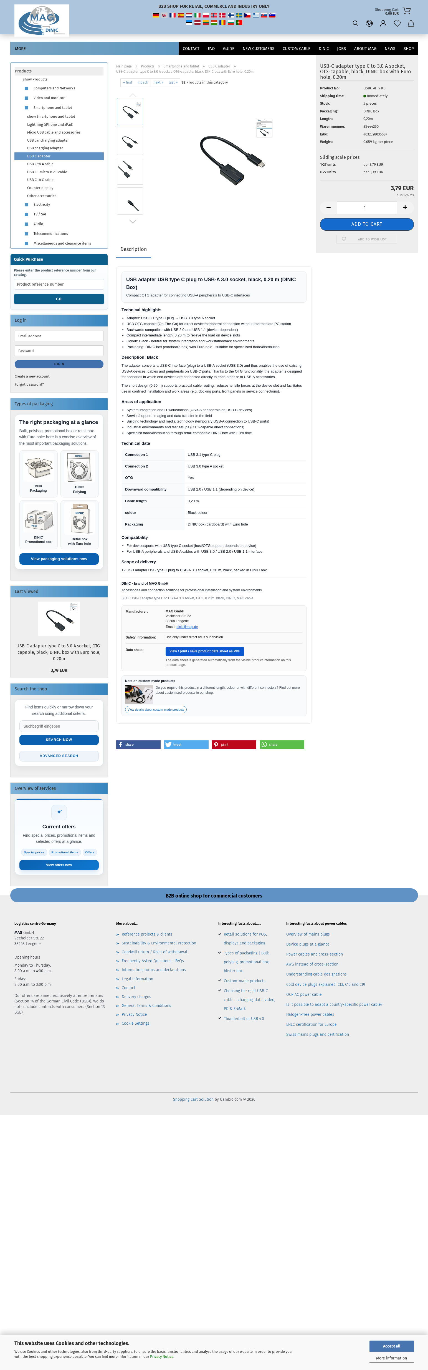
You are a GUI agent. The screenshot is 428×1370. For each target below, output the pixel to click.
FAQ (211, 48)
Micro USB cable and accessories (53, 132)
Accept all (391, 1346)
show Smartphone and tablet (51, 116)
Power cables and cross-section (314, 955)
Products (23, 71)
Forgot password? (29, 384)
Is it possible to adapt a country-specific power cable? (334, 1006)
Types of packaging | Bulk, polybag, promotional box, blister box (247, 963)
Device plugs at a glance (308, 945)
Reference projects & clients (147, 935)
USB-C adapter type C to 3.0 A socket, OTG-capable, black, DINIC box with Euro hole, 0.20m (59, 653)
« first (127, 82)
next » (158, 82)
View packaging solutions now (59, 559)
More (20, 48)
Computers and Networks (49, 88)
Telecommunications (45, 233)
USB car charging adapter (48, 140)
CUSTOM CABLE (296, 48)
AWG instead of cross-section (312, 966)
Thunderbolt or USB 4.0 (244, 1020)
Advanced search (59, 757)
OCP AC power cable (304, 996)
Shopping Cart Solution (193, 1100)
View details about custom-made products (156, 709)
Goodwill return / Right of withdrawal (154, 953)
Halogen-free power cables (310, 1016)
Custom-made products (244, 982)
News (390, 48)
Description (133, 249)
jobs (341, 48)
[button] (369, 23)
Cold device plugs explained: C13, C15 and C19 (325, 986)
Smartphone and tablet (47, 107)
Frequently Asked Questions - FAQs (153, 962)
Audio (33, 224)
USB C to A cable (40, 164)
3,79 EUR (59, 670)
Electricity (36, 204)
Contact (191, 48)
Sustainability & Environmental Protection (159, 944)
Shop (409, 48)
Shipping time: (332, 96)
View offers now (59, 866)
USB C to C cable (40, 180)
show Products (35, 79)
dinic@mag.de (187, 627)
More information (391, 1358)
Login (59, 364)
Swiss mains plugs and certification (317, 1036)
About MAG (365, 48)
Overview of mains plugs (308, 935)
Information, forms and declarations (154, 971)
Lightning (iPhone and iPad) (50, 124)
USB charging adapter (45, 148)
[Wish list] (397, 23)
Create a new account (32, 376)
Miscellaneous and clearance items (57, 243)
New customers (258, 48)
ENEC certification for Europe (311, 1026)
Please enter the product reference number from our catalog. (55, 272)
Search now (59, 741)
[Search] (356, 23)
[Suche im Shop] (59, 727)
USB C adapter (38, 156)
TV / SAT (35, 214)
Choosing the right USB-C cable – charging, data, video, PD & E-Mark (249, 1001)
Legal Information (137, 980)
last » (173, 82)
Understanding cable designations (316, 976)
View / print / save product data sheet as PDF (204, 651)
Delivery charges (136, 998)
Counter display (40, 188)
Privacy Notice (161, 1356)
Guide (228, 48)
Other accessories (41, 196)
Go (59, 299)
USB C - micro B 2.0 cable (47, 172)
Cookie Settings (135, 1025)
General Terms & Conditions (146, 1007)
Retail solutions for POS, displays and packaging (245, 940)
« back (143, 82)
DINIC (324, 48)
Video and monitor (44, 98)
